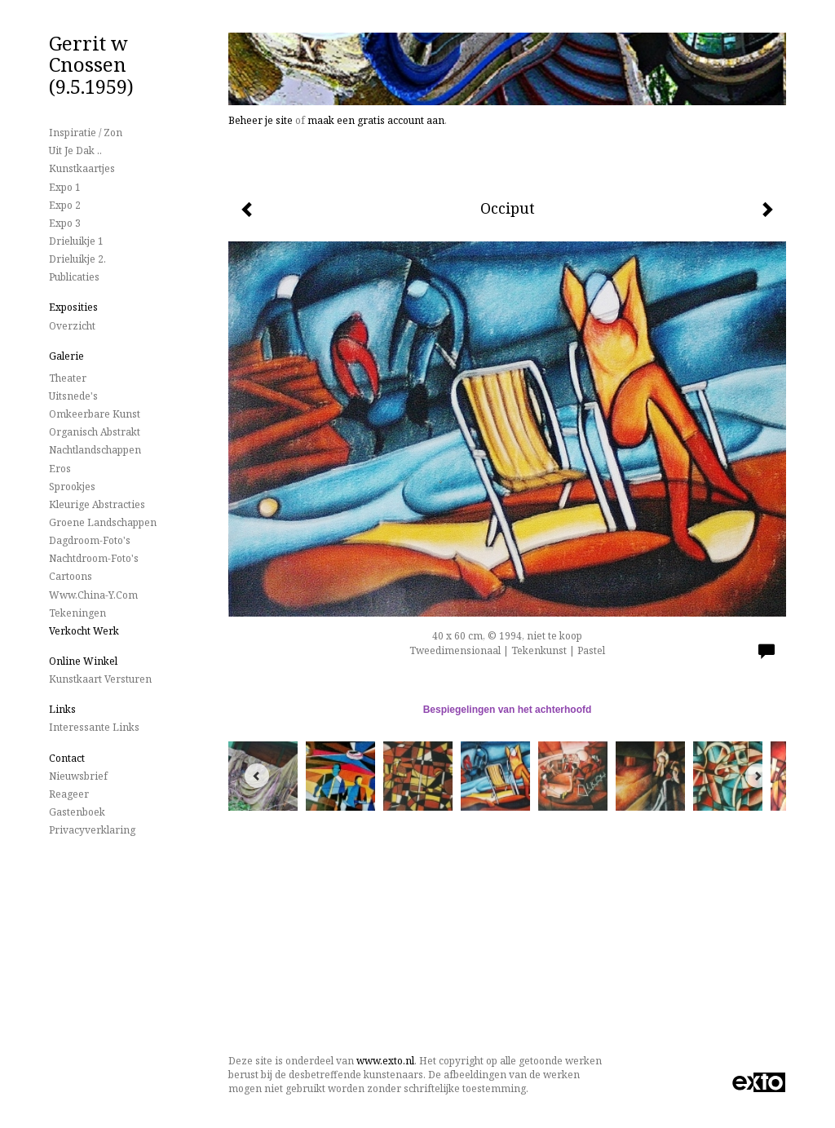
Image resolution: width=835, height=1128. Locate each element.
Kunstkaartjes (82, 168)
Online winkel (83, 661)
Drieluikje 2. (77, 259)
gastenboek (77, 812)
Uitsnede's (73, 396)
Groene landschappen (103, 522)
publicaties (74, 277)
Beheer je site (260, 120)
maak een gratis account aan (375, 120)
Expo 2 (65, 205)
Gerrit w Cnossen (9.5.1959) (91, 64)
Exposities (73, 307)
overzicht (72, 326)
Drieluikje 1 (76, 241)
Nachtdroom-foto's (94, 558)
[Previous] (257, 775)
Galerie (66, 356)
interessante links (94, 727)
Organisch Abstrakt (94, 432)
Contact (67, 758)
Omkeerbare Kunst (94, 414)
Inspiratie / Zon (85, 132)
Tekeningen (77, 613)
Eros (60, 469)
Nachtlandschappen (95, 450)
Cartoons (70, 576)
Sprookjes (72, 486)
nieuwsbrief (78, 776)
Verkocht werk (84, 631)
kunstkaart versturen (100, 679)
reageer (69, 794)
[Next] (757, 775)
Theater (67, 378)
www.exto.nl (385, 1061)
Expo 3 (65, 223)
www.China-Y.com (93, 595)
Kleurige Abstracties (97, 504)
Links (62, 709)
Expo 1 (65, 187)
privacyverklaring (92, 830)
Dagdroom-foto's (89, 540)
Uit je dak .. (75, 150)
